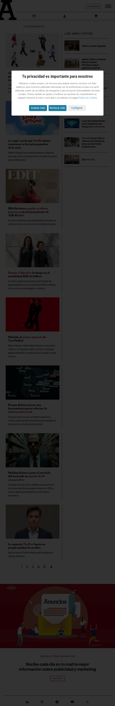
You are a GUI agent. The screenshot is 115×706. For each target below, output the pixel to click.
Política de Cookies (88, 97)
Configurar (77, 107)
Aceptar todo (38, 107)
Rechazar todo (57, 107)
